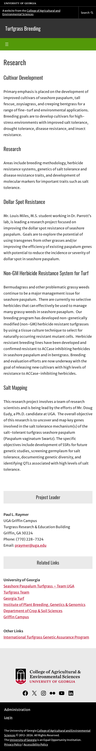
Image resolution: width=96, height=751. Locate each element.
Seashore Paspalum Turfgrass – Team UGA (39, 586)
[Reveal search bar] (87, 13)
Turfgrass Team (16, 592)
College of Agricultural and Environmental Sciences (31, 12)
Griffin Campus (16, 617)
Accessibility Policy (36, 744)
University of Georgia (23, 740)
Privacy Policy (13, 744)
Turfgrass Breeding (23, 28)
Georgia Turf (14, 598)
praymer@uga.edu (30, 545)
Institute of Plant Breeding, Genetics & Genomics (44, 604)
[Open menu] (6, 44)
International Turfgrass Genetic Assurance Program (46, 637)
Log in (8, 718)
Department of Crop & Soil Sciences (33, 611)
